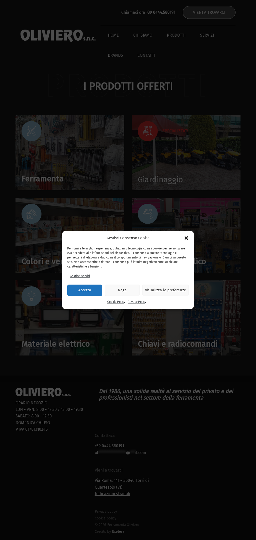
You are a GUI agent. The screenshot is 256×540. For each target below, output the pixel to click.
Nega (122, 290)
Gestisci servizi (80, 276)
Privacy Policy (137, 302)
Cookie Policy (116, 302)
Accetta (84, 290)
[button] (186, 238)
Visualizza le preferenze (165, 290)
